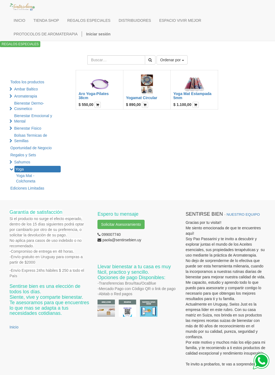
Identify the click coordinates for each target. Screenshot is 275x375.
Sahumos (22, 162)
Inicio (14, 327)
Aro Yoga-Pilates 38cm (94, 96)
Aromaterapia (25, 96)
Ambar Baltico (26, 89)
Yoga (19, 169)
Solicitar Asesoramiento (121, 224)
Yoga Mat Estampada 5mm (192, 96)
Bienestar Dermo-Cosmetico (29, 106)
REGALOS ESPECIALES (20, 44)
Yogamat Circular (141, 98)
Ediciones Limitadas (27, 188)
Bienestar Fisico (27, 128)
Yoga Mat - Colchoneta (25, 178)
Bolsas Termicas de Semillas (30, 138)
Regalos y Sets (23, 155)
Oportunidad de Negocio (31, 148)
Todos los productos (27, 82)
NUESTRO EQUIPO (243, 214)
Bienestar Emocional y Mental (33, 118)
